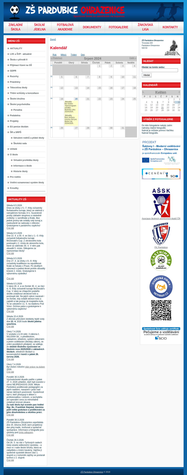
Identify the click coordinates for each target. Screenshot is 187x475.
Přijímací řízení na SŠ (21, 65)
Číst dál (10, 228)
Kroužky (14, 188)
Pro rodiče (15, 177)
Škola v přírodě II (19, 59)
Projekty (14, 121)
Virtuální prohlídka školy (26, 160)
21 (162, 107)
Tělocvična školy (18, 87)
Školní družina (17, 98)
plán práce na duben (35, 367)
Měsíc (63, 55)
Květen (160, 92)
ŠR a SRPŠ (15, 132)
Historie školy (20, 171)
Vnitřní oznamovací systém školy (27, 182)
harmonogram (70, 106)
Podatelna (15, 115)
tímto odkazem (26, 432)
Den (83, 55)
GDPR (13, 71)
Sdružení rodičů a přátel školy (28, 138)
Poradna (17, 110)
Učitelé (13, 149)
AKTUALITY (16, 48)
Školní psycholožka (20, 104)
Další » (133, 58)
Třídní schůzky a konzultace (24, 93)
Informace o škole (22, 166)
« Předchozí (56, 58)
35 (51, 127)
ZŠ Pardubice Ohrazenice (91, 472)
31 (51, 65)
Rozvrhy (14, 76)
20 (76, 99)
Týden (74, 55)
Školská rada (20, 143)
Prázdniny (15, 82)
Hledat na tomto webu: (153, 67)
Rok (55, 55)
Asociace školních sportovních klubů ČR (161, 218)
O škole (14, 154)
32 (51, 76)
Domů (53, 39)
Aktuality (68, 102)
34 (51, 98)
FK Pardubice (161, 247)
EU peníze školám (19, 126)
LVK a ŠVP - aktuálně (21, 54)
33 (51, 87)
